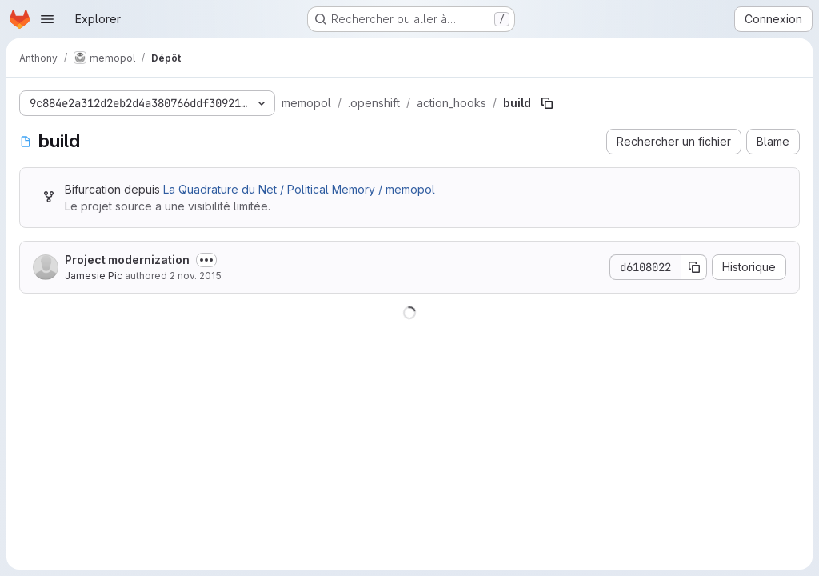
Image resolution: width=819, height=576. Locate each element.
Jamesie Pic (93, 276)
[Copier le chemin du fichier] (547, 103)
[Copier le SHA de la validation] (694, 267)
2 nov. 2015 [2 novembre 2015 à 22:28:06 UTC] (196, 276)
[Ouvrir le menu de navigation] (47, 19)
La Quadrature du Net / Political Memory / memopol (299, 189)
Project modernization (127, 259)
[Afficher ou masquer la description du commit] (206, 260)
